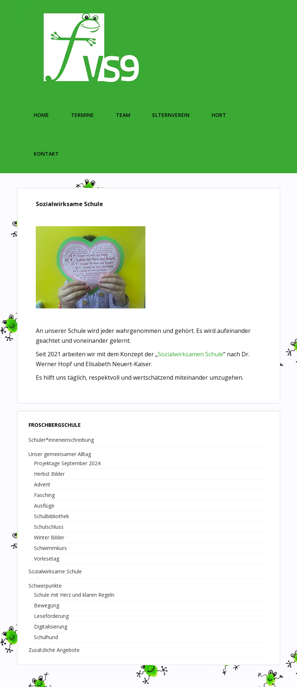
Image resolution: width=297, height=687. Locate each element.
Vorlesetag (46, 558)
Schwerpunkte (45, 585)
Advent (42, 484)
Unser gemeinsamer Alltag (59, 454)
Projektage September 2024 (67, 463)
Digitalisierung (50, 626)
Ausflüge (44, 505)
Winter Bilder (49, 537)
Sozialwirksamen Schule (190, 354)
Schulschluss (49, 526)
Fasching (44, 494)
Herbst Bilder (49, 473)
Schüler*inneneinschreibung (61, 439)
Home (41, 114)
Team (123, 114)
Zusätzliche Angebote (54, 649)
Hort (219, 114)
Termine (82, 114)
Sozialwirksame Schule (55, 571)
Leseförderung (51, 615)
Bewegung (46, 605)
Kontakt (46, 153)
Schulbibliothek (51, 516)
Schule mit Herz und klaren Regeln (74, 594)
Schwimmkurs (50, 547)
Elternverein (171, 114)
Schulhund (46, 637)
